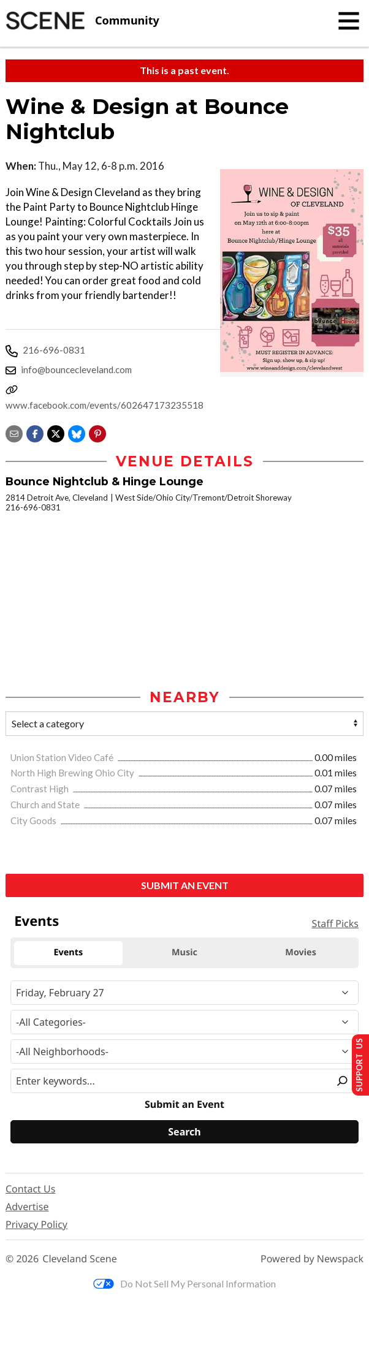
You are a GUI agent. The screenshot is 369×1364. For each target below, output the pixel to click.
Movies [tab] (300, 952)
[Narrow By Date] (184, 992)
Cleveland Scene (79, 1258)
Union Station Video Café (62, 757)
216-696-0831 (54, 349)
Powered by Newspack (312, 1258)
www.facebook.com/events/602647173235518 (105, 405)
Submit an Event (185, 885)
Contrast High (40, 788)
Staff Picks (335, 923)
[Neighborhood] (184, 1051)
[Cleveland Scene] (82, 21)
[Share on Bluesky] (76, 432)
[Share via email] (14, 432)
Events (36, 921)
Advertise (27, 1206)
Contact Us (30, 1188)
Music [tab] (184, 952)
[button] (97, 432)
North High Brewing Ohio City (73, 772)
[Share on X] (55, 432)
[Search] (184, 1131)
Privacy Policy (36, 1224)
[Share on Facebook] (35, 432)
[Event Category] (184, 1022)
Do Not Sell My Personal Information (184, 1283)
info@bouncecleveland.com (76, 369)
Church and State (46, 804)
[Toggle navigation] (348, 21)
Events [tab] (68, 952)
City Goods (34, 820)
